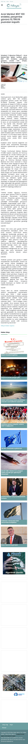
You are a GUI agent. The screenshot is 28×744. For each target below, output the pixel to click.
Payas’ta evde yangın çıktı (10, 377)
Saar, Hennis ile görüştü (9, 545)
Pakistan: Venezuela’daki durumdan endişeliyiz (10, 521)
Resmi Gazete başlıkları (9, 355)
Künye (11, 1)
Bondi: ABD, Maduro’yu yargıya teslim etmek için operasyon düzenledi (12, 472)
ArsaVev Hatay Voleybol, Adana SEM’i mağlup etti (12, 425)
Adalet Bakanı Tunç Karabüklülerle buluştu (13, 497)
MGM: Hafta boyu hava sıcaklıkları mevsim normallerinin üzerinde (13, 401)
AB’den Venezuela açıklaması (11, 448)
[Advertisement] (14, 39)
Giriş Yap (3, 1)
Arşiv (7, 1)
